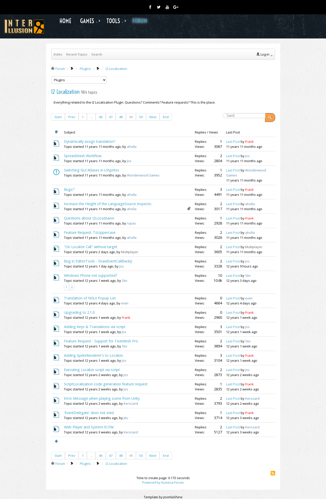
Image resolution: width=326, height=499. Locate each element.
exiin (124, 303)
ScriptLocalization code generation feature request (106, 384)
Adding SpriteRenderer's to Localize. (94, 355)
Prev (71, 117)
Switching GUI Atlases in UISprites (91, 170)
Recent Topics (76, 54)
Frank (249, 141)
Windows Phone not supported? (90, 275)
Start (58, 117)
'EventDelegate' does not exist (89, 412)
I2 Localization (65, 91)
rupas (131, 223)
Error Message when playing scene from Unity (102, 398)
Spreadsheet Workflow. (83, 155)
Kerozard (131, 403)
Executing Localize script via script (92, 369)
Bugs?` (69, 189)
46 (100, 117)
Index (58, 54)
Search (96, 54)
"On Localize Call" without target (90, 246)
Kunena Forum (172, 482)
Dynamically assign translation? (89, 141)
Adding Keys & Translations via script (94, 326)
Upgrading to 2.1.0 (79, 312)
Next (152, 117)
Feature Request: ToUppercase (90, 232)
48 (121, 117)
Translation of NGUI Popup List (90, 298)
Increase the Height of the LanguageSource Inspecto (107, 203)
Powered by (151, 482)
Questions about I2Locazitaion (89, 218)
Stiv (124, 280)
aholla (131, 146)
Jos (129, 161)
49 (131, 117)
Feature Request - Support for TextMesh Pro (101, 341)
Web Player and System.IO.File (89, 427)
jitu (126, 418)
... (91, 117)
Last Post (233, 141)
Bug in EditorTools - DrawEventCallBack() (98, 261)
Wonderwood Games (143, 175)
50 (141, 117)
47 (111, 117)
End (166, 117)
